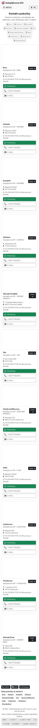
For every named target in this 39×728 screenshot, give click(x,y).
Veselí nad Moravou (15, 32)
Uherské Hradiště (21, 28)
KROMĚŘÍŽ (16, 724)
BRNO (5, 720)
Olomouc (8, 28)
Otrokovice (25, 36)
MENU (7, 7)
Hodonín (18, 24)
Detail (32, 68)
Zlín (33, 28)
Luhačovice (13, 36)
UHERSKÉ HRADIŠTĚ (29, 724)
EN (33, 7)
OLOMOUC (13, 720)
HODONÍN (6, 724)
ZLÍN (35, 720)
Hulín (28, 32)
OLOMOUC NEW (25, 720)
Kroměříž (28, 24)
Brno (9, 24)
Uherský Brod (19, 40)
